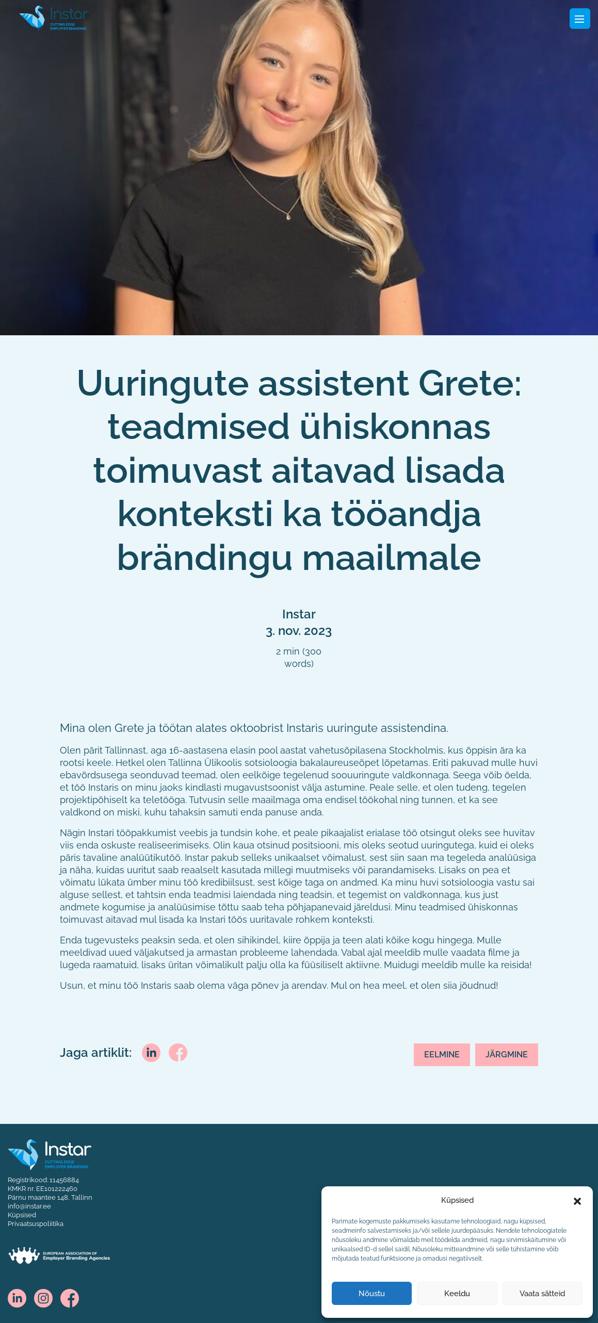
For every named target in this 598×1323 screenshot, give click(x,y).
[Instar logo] (49, 1154)
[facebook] (178, 1051)
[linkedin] (151, 1052)
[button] (577, 1200)
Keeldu (457, 1293)
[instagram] (43, 1297)
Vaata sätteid (542, 1293)
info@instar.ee (29, 1206)
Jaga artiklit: (96, 1053)
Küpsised (22, 1215)
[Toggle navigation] (580, 18)
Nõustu (372, 1293)
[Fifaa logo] (54, 17)
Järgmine (507, 1054)
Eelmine (442, 1054)
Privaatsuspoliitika (35, 1223)
